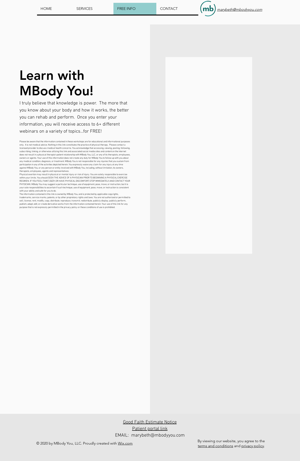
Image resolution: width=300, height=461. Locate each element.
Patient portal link (150, 429)
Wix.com (125, 443)
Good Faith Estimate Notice (150, 422)
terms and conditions (215, 446)
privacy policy (252, 446)
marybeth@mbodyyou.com (158, 435)
